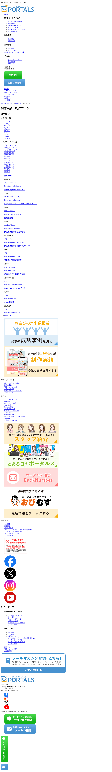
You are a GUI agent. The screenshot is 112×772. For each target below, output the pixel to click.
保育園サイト (8, 162)
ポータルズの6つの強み (15, 22)
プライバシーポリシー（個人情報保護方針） (18, 529)
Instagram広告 (8, 407)
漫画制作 (7, 418)
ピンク (6, 134)
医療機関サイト (9, 168)
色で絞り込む (7, 118)
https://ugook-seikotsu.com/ (12, 312)
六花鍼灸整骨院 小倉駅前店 (14, 232)
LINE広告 (7, 401)
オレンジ (7, 127)
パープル (7, 125)
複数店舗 (7, 172)
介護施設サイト (9, 166)
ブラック (7, 121)
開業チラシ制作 (9, 414)
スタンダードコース (10, 147)
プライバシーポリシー (15, 60)
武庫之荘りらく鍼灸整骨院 (14, 274)
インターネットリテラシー (13, 531)
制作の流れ (11, 23)
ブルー (6, 136)
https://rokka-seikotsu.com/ (12, 256)
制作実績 (11, 39)
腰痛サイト (8, 158)
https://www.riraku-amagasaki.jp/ (14, 284)
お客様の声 (11, 41)
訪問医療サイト (9, 164)
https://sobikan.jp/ (9, 270)
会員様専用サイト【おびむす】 (14, 52)
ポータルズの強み (10, 90)
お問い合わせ (8, 528)
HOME (6, 14)
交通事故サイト (9, 153)
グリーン (7, 129)
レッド (6, 133)
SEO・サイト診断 (10, 403)
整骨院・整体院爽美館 (12, 260)
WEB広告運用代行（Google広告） (15, 416)
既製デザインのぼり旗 (11, 411)
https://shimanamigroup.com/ (12, 228)
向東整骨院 (8, 218)
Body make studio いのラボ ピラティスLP (20, 204)
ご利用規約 (11, 62)
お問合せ (11, 63)
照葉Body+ (8, 176)
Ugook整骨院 (9, 302)
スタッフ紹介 (12, 50)
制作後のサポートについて (16, 29)
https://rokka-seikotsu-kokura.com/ (14, 242)
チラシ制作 (8, 412)
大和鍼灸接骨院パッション (14, 190)
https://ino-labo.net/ (10, 298)
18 (11, 315)
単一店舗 (7, 170)
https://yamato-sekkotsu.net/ (12, 200)
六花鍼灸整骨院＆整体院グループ (17, 246)
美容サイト (8, 160)
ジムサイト (8, 156)
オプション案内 (13, 27)
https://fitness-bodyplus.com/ (12, 186)
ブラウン (7, 131)
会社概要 (11, 48)
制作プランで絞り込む (10, 142)
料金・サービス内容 (14, 25)
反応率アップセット (10, 420)
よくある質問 (12, 31)
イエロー (7, 123)
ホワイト (7, 138)
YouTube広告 (8, 405)
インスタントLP (9, 151)
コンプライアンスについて (13, 533)
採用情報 (7, 526)
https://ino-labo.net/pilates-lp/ (12, 214)
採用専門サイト (9, 154)
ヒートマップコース (10, 399)
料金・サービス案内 (10, 649)
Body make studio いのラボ (14, 288)
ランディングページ (10, 149)
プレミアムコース (10, 145)
